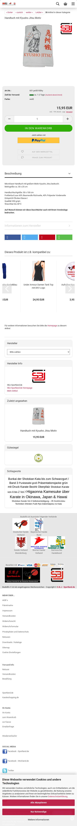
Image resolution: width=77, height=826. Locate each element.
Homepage (52, 325)
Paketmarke (7, 605)
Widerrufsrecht (8, 621)
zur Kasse (6, 722)
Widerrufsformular (10, 626)
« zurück (19, 12)
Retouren (6, 637)
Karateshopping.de (10, 697)
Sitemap (6, 647)
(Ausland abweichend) (53, 95)
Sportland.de (7, 693)
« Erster (9, 12)
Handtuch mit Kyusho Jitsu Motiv (38, 430)
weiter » (29, 12)
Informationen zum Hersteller (23, 225)
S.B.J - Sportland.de (66, 587)
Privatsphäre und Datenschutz (15, 632)
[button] (13, 237)
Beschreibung (13, 173)
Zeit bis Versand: (12, 95)
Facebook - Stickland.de (18, 761)
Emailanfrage (8, 726)
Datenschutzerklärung (57, 796)
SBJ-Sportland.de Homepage (19, 388)
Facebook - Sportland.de (18, 751)
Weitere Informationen (38, 819)
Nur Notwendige (39, 811)
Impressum (7, 610)
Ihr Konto (6, 712)
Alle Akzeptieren (38, 802)
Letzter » (39, 12)
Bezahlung (6, 679)
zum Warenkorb (9, 717)
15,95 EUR (38, 437)
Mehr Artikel (12, 391)
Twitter (11, 770)
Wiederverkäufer (9, 736)
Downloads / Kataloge (12, 642)
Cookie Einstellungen (11, 652)
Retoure (5, 669)
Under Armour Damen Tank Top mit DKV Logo (38, 286)
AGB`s (5, 600)
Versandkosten (9, 616)
